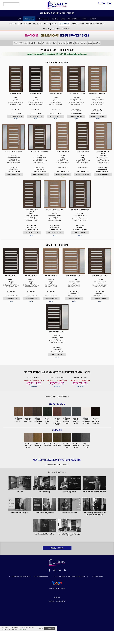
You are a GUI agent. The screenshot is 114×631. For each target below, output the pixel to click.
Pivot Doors (64, 23)
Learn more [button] (22, 629)
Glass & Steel (96, 43)
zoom (15, 118)
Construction (83, 43)
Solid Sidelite (70, 43)
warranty (51, 601)
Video (63, 19)
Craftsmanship (73, 19)
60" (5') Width (62, 43)
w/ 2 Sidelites (53, 43)
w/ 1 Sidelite (45, 43)
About (85, 19)
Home (19, 19)
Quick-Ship (37, 23)
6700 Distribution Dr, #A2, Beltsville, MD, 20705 (70, 576)
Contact (93, 19)
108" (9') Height (32, 43)
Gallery (55, 19)
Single (39, 43)
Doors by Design (51, 23)
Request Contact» (57, 547)
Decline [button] (40, 628)
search (11, 4)
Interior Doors (43, 19)
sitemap (57, 597)
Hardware (66, 28)
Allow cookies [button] (50, 628)
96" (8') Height (22, 43)
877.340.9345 (105, 3)
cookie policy (61, 601)
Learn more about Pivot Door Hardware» (57, 464)
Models (15, 43)
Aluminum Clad (77, 23)
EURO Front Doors (20, 23)
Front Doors (29, 19)
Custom (77, 43)
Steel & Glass (51, 28)
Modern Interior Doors (95, 23)
